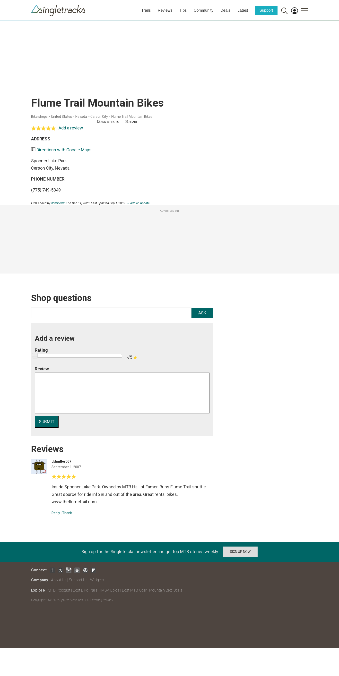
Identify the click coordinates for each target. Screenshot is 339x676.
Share (133, 122)
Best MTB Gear (134, 590)
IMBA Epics (109, 590)
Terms (96, 600)
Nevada (81, 117)
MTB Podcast (59, 590)
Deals (225, 10)
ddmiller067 (59, 203)
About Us (58, 580)
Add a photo (109, 122)
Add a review (71, 127)
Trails (146, 10)
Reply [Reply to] (56, 513)
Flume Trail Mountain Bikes (131, 117)
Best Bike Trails (85, 590)
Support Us (78, 580)
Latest (242, 10)
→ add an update (138, 203)
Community (203, 10)
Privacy (108, 600)
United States (61, 117)
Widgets (97, 580)
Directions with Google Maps (64, 149)
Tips (183, 10)
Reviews (165, 10)
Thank (67, 513)
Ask (202, 312)
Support (266, 10)
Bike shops (39, 117)
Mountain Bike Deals (165, 590)
